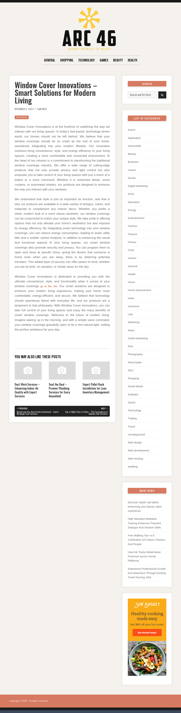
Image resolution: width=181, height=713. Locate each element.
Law (130, 313)
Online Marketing (138, 337)
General (49, 60)
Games (104, 60)
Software (133, 392)
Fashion (132, 225)
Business (22, 117)
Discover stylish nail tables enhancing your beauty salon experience (145, 504)
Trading (132, 416)
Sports (131, 400)
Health (132, 60)
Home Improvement (139, 289)
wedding (133, 464)
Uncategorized (136, 432)
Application (134, 137)
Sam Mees (46, 109)
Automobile (134, 145)
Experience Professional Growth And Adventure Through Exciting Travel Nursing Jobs (147, 570)
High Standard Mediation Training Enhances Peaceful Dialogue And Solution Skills (144, 521)
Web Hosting (135, 456)
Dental (131, 177)
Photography (135, 353)
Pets (130, 345)
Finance (132, 233)
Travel (131, 424)
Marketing (133, 321)
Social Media (135, 385)
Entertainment (136, 217)
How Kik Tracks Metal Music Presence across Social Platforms (144, 554)
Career (132, 169)
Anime (131, 129)
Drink (131, 193)
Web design (135, 440)
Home (131, 281)
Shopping (66, 60)
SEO (130, 369)
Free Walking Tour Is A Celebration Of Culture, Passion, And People (147, 537)
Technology (86, 60)
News (131, 329)
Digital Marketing (138, 185)
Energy (132, 209)
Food (131, 249)
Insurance (133, 305)
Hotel (131, 297)
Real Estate (135, 361)
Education (134, 201)
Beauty (118, 60)
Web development (138, 448)
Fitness (132, 241)
